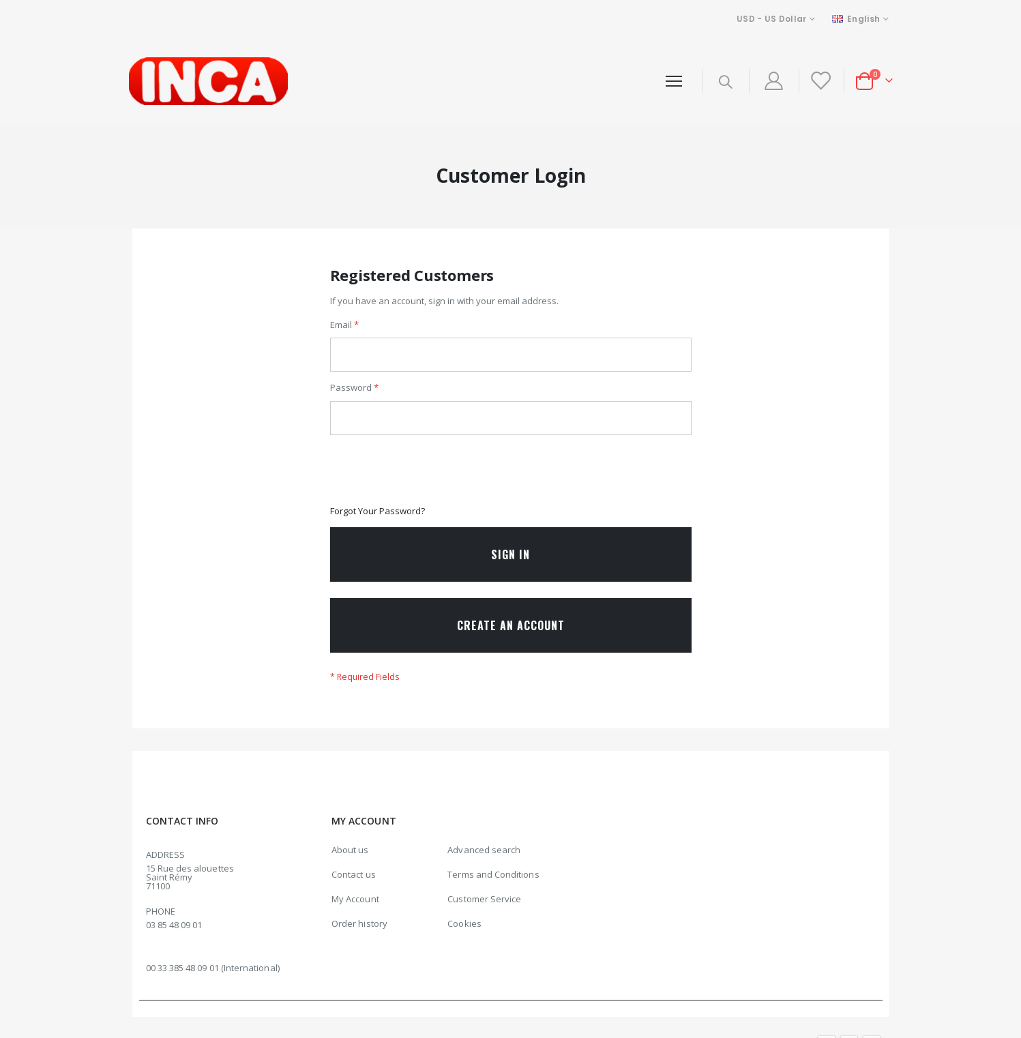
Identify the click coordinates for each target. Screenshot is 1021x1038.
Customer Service (484, 910)
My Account (355, 910)
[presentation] (433, 477)
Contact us (353, 885)
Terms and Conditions (493, 885)
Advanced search (483, 861)
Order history (359, 934)
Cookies (464, 934)
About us (350, 861)
